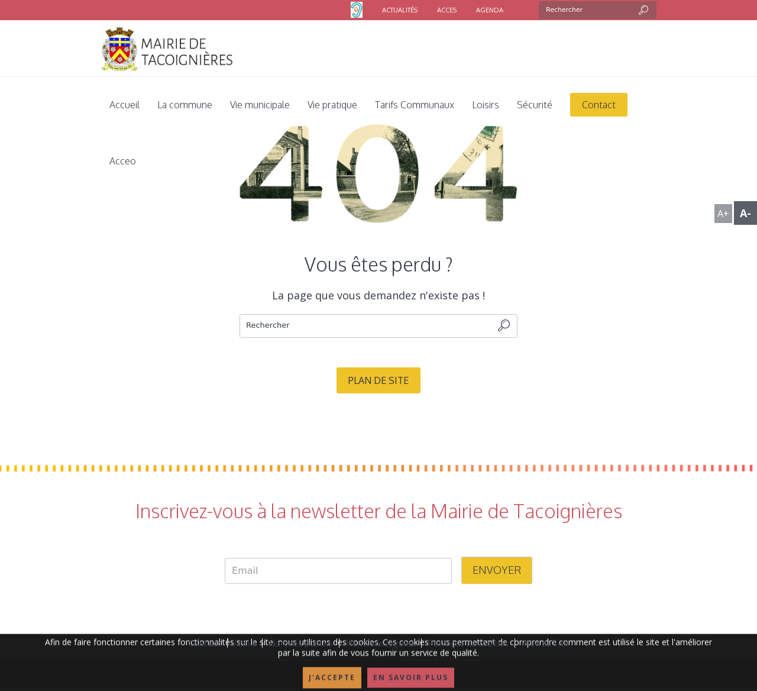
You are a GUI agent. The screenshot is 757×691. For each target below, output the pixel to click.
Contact (204, 643)
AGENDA (489, 10)
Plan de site (378, 380)
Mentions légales (380, 643)
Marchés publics (300, 643)
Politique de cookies (468, 643)
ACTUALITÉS (400, 10)
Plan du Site (545, 643)
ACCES (447, 10)
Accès (245, 643)
